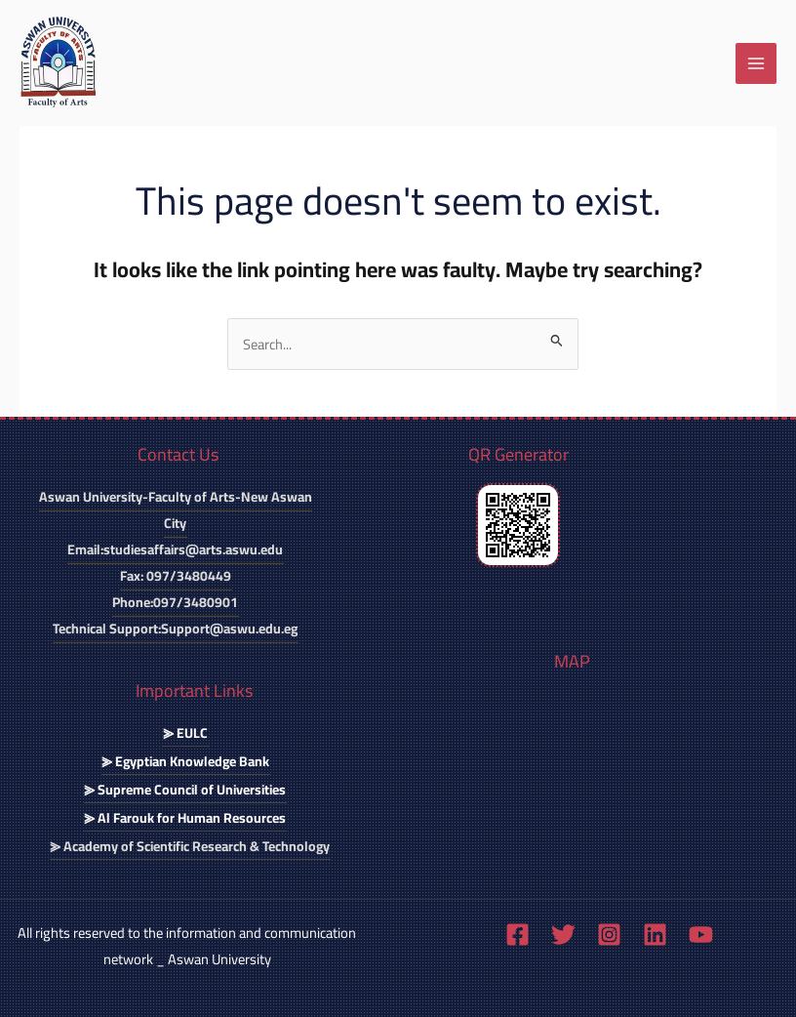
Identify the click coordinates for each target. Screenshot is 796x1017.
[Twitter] (563, 934)
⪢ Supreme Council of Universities (185, 789)
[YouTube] (701, 934)
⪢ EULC (185, 733)
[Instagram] (609, 934)
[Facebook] (517, 934)
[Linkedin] (655, 934)
